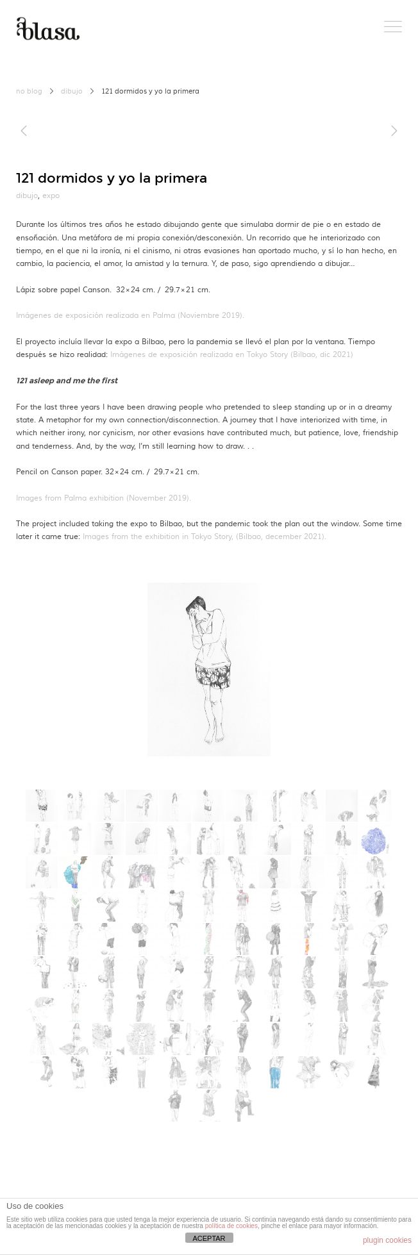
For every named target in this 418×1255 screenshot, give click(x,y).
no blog (29, 91)
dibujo (72, 91)
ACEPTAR (208, 1238)
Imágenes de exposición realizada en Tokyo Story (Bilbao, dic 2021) (231, 355)
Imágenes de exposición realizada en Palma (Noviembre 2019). (130, 315)
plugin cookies (387, 1240)
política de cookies (231, 1225)
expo (51, 196)
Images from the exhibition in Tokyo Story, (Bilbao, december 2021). (204, 537)
